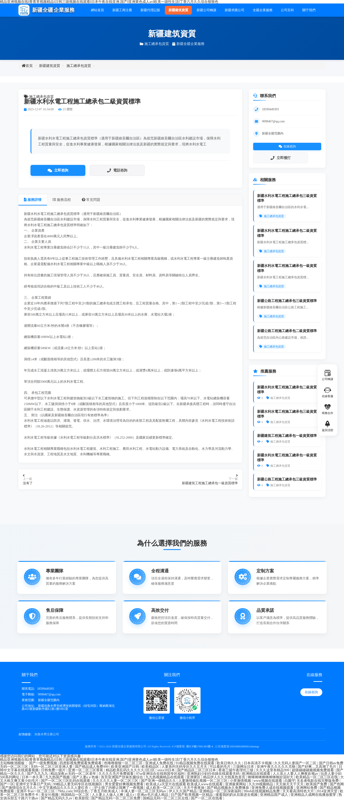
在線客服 (327, 392)
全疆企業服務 (262, 10)
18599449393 (270, 109)
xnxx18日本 (166, 770)
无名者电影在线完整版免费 (318, 780)
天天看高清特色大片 (298, 791)
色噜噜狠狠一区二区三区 (123, 763)
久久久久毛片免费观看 (116, 773)
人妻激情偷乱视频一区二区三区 (203, 780)
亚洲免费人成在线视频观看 (272, 787)
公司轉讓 (327, 375)
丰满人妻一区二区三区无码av (144, 791)
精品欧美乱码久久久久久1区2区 (131, 770)
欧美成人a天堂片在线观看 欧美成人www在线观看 (185, 784)
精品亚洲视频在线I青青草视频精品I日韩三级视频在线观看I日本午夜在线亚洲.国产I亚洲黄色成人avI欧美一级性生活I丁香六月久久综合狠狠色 (109, 759)
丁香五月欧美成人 (104, 791)
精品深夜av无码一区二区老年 (73, 773)
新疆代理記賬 (150, 10)
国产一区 (7, 784)
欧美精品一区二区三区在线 (317, 777)
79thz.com (64, 791)
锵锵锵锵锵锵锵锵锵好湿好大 (271, 777)
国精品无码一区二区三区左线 (166, 798)
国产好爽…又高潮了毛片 (317, 766)
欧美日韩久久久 (229, 763)
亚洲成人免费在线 (159, 763)
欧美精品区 (151, 766)
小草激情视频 (241, 780)
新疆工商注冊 (122, 10)
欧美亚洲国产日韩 (125, 766)
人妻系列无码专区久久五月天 (184, 766)
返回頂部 (327, 426)
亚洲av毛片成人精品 (153, 794)
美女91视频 (50, 794)
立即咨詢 (58, 170)
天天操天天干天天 (290, 784)
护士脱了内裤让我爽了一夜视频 (119, 787)
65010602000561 (240, 746)
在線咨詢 (287, 146)
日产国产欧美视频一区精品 (192, 794)
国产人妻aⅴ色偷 (85, 777)
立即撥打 (281, 158)
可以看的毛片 (220, 766)
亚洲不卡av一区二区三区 (36, 791)
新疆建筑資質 (178, 10)
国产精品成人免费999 (92, 766)
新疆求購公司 (234, 10)
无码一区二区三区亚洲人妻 (51, 766)
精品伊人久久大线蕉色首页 (224, 777)
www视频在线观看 (268, 780)
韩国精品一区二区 (75, 794)
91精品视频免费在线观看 (195, 763)
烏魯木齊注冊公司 (46, 734)
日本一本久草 (33, 777)
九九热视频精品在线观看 (165, 777)
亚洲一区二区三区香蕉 (86, 770)
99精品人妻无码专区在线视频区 (78, 784)
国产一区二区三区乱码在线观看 (66, 780)
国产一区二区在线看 (207, 798)
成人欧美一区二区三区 (164, 787)
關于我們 (308, 10)
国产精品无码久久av (57, 798)
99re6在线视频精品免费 (262, 791)
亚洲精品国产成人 (274, 794)
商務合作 (327, 409)
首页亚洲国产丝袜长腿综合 (122, 777)
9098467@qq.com (273, 121)
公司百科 (287, 10)
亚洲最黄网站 (236, 784)
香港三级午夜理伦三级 (236, 770)
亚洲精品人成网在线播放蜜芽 (313, 794)
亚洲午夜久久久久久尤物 (276, 766)
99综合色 (81, 791)
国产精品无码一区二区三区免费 (116, 798)
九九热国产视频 (58, 777)
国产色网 (337, 784)
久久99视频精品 (261, 784)
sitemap (254, 746)
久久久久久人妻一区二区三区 (116, 780)
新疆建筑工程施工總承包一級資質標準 (210, 483)
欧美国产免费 (317, 784)
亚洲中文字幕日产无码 (34, 784)
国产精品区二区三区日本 (197, 770)
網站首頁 (97, 10)
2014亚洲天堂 (327, 791)
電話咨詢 (117, 170)
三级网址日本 (244, 766)
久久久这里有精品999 (273, 770)
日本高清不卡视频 (258, 763)
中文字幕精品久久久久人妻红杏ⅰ (66, 787)
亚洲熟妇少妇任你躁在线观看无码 (213, 773)
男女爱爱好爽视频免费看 (124, 784)
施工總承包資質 (78, 66)
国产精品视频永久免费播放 (228, 787)
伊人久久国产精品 (183, 791)
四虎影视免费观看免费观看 (80, 763)
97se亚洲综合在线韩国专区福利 (160, 773)
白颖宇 (290, 780)
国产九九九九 (38, 773)
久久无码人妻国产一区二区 (295, 763)
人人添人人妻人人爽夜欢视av (296, 773)
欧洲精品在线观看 (256, 773)
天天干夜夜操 (194, 787)
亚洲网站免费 (307, 787)
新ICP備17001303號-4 (199, 746)
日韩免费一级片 (53, 770)
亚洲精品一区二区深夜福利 (220, 791)
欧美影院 (82, 798)
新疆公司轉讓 (206, 10)
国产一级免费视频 (43, 763)
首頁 (27, 66)
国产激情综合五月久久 (20, 787)
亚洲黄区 (193, 777)
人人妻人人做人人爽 (108, 794)
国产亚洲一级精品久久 (159, 780)
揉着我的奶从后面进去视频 (236, 794)
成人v (130, 794)
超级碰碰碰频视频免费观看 (313, 770)
